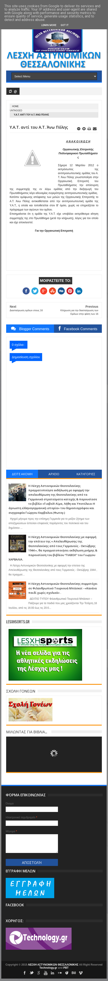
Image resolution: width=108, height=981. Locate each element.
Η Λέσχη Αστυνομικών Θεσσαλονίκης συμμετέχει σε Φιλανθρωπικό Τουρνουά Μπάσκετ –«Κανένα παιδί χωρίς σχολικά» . (62, 588)
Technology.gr (49, 967)
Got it (64, 25)
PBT (65, 967)
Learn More (48, 25)
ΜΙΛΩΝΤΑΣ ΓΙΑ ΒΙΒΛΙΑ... (26, 731)
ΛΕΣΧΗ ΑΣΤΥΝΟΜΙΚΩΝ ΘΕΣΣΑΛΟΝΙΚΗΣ (53, 964)
